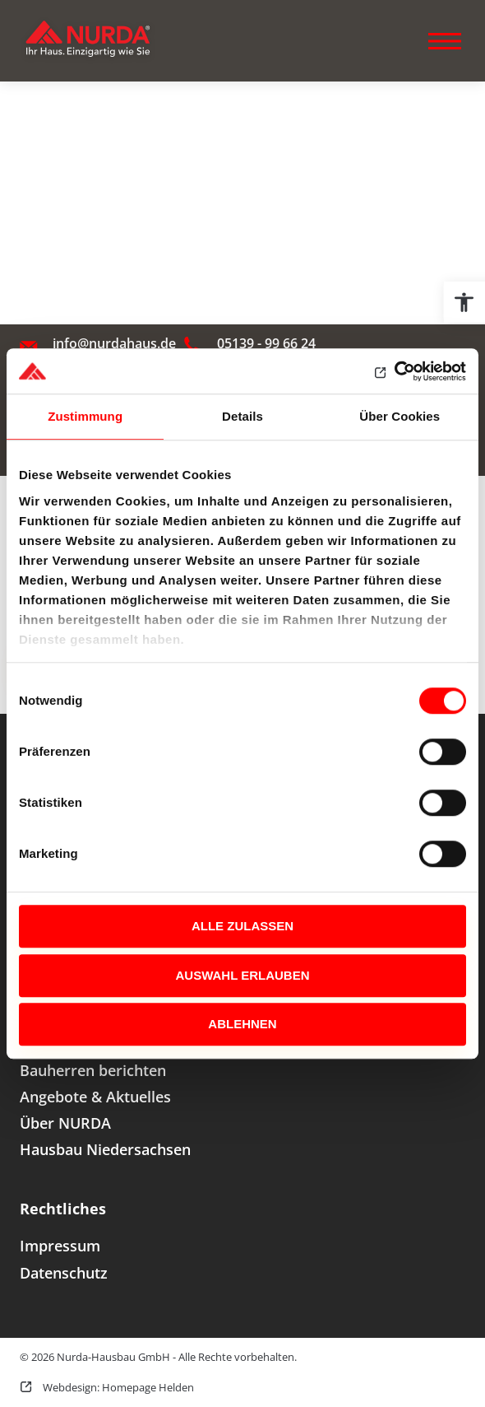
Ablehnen (242, 1024)
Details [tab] (242, 416)
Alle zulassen (242, 926)
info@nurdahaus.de (114, 343)
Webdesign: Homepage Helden (117, 1387)
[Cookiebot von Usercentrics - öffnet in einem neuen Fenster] (394, 371)
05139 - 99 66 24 (266, 343)
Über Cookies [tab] (399, 416)
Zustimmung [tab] (85, 416)
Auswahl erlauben (242, 975)
